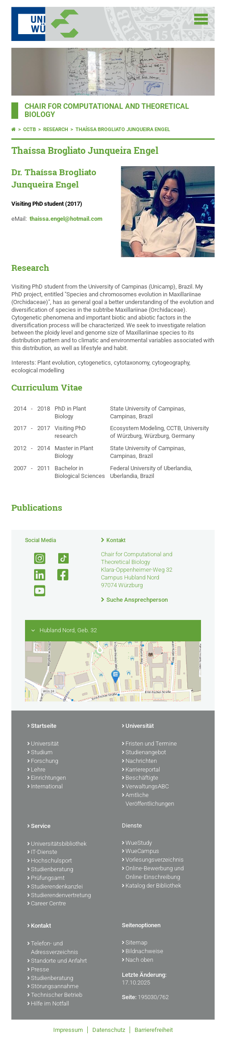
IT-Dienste (42, 852)
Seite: (129, 997)
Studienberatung (50, 870)
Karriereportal (141, 770)
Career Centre (46, 904)
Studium (40, 753)
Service (38, 827)
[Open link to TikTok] (59, 559)
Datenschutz (108, 1029)
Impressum (68, 1029)
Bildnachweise (142, 952)
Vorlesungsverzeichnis (153, 860)
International (45, 787)
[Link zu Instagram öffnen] (36, 559)
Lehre (36, 770)
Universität (43, 744)
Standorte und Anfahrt (57, 961)
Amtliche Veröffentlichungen (148, 800)
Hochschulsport (49, 861)
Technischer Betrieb (54, 995)
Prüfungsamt (46, 878)
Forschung (42, 761)
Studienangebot (144, 753)
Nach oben (137, 960)
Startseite (41, 726)
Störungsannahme (53, 987)
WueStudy (137, 843)
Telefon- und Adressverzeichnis (52, 948)
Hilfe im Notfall (48, 1004)
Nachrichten (139, 761)
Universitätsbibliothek (56, 844)
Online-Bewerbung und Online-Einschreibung (153, 873)
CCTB (29, 129)
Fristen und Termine (149, 744)
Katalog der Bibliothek (151, 886)
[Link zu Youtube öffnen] (36, 591)
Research (55, 129)
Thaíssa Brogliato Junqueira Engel (122, 129)
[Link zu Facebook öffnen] (59, 575)
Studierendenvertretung (59, 896)
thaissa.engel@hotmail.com (66, 218)
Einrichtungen (46, 778)
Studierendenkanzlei (55, 887)
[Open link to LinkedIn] (36, 575)
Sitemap (134, 943)
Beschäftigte (140, 778)
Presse (38, 970)
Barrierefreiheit (154, 1029)
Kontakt (116, 540)
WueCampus (140, 852)
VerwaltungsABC (145, 787)
